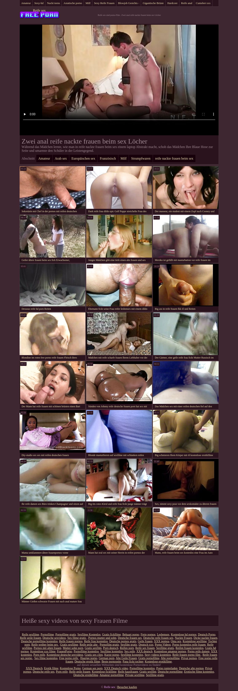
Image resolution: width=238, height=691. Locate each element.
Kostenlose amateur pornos (170, 651)
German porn (106, 658)
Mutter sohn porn (73, 648)
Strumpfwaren (141, 158)
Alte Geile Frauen (126, 658)
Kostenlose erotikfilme (158, 661)
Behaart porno (130, 634)
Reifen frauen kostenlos (190, 648)
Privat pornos (189, 658)
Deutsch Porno (206, 634)
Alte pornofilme (170, 658)
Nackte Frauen (183, 637)
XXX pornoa (161, 641)
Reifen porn (127, 648)
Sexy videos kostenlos (158, 654)
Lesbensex (163, 634)
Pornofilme (47, 634)
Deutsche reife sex (43, 671)
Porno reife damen (198, 651)
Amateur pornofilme (112, 675)
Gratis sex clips (94, 654)
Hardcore (172, 3)
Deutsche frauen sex (130, 637)
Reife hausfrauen (128, 671)
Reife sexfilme (30, 634)
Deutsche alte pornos (191, 668)
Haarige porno (88, 658)
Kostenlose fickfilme (104, 671)
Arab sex (61, 158)
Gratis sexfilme (69, 644)
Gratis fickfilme (111, 634)
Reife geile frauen (30, 637)
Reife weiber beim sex (45, 644)
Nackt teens (53, 3)
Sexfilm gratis (128, 644)
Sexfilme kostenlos (111, 651)
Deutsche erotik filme (87, 661)
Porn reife (39, 654)
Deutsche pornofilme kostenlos (39, 641)
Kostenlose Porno (70, 668)
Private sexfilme (134, 675)
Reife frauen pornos (71, 641)
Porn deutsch (110, 648)
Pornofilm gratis (109, 644)
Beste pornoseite (111, 661)
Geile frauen (145, 641)
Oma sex (176, 641)
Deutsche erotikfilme (85, 675)
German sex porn (92, 668)
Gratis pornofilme (148, 658)
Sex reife (129, 651)
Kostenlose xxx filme (42, 651)
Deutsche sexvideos (54, 637)
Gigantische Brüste (153, 3)
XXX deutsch (144, 651)
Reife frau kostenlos (96, 641)
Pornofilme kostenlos (86, 651)
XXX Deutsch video (116, 668)
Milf (88, 3)
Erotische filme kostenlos (199, 671)
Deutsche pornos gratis (122, 641)
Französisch (108, 158)
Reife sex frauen (145, 648)
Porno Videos (163, 644)
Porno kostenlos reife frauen (189, 644)
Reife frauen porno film (186, 654)
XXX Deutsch (34, 668)
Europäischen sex (83, 158)
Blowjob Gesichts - (128, 3)
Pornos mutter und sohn (102, 637)
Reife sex (39, 10)
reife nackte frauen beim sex (174, 158)
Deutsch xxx (145, 644)
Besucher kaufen (127, 687)
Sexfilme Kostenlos (89, 634)
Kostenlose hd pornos (183, 634)
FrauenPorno (64, 651)
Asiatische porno (72, 3)
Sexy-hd (38, 3)
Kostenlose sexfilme (195, 641)
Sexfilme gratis (165, 648)
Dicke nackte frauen (205, 637)
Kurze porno (111, 654)
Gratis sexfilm (93, 648)
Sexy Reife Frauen (104, 3)
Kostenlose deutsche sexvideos (65, 654)
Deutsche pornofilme (170, 671)
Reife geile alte (89, 644)
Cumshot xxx (203, 3)
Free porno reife (69, 658)
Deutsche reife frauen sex (158, 637)
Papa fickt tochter (133, 661)
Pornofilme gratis (65, 634)
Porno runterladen (166, 668)
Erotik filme (51, 668)
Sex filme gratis (77, 637)
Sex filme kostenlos (46, 658)
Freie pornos (148, 634)
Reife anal (186, 3)
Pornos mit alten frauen (47, 648)
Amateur (26, 3)
